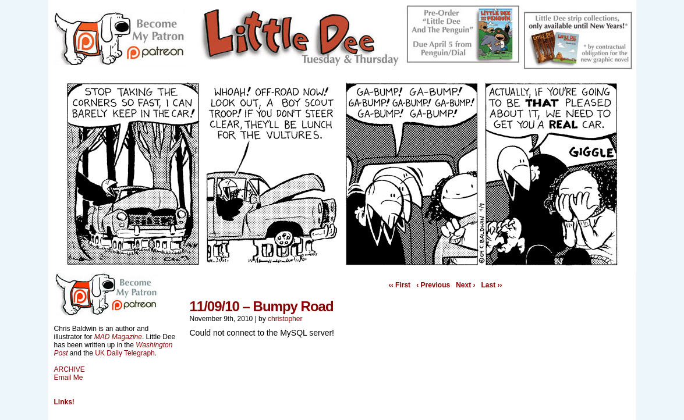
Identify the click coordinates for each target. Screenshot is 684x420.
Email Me (68, 377)
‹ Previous (433, 285)
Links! (64, 402)
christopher (285, 319)
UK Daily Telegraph (125, 353)
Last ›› (491, 285)
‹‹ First (399, 285)
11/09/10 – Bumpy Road (262, 306)
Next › (465, 285)
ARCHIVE (69, 369)
